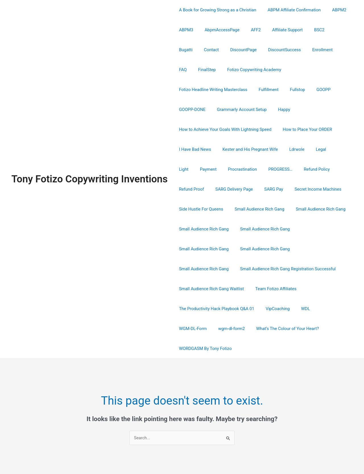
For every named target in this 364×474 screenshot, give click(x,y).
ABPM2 (332, 10)
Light (329, 129)
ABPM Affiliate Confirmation (290, 10)
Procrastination (217, 149)
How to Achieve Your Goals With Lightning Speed (223, 109)
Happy (323, 89)
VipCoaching (323, 268)
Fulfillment (327, 69)
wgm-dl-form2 (244, 288)
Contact (184, 49)
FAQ (310, 49)
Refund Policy (286, 149)
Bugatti (327, 29)
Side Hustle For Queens (199, 189)
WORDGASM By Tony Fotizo (203, 308)
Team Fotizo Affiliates (198, 268)
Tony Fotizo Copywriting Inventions (89, 159)
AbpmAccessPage (217, 29)
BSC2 (306, 29)
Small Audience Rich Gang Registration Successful (225, 249)
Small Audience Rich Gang (255, 189)
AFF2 (249, 29)
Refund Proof (319, 149)
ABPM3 (184, 29)
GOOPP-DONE (237, 89)
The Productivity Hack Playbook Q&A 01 (265, 268)
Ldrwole (289, 129)
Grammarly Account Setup (284, 89)
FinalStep (331, 49)
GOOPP (208, 89)
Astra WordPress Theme (245, 449)
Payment (185, 149)
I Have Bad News (193, 129)
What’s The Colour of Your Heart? (297, 288)
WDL (181, 288)
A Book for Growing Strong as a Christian (216, 10)
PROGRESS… (252, 149)
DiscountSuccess (252, 49)
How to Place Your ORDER (303, 109)
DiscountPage (214, 49)
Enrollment (287, 49)
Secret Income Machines (274, 169)
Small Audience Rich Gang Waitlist (314, 249)
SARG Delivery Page (196, 169)
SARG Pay (233, 169)
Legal (311, 129)
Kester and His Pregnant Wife (246, 129)
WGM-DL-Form (209, 288)
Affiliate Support (277, 29)
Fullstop (185, 89)
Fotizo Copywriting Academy (204, 69)
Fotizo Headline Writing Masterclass (274, 69)
